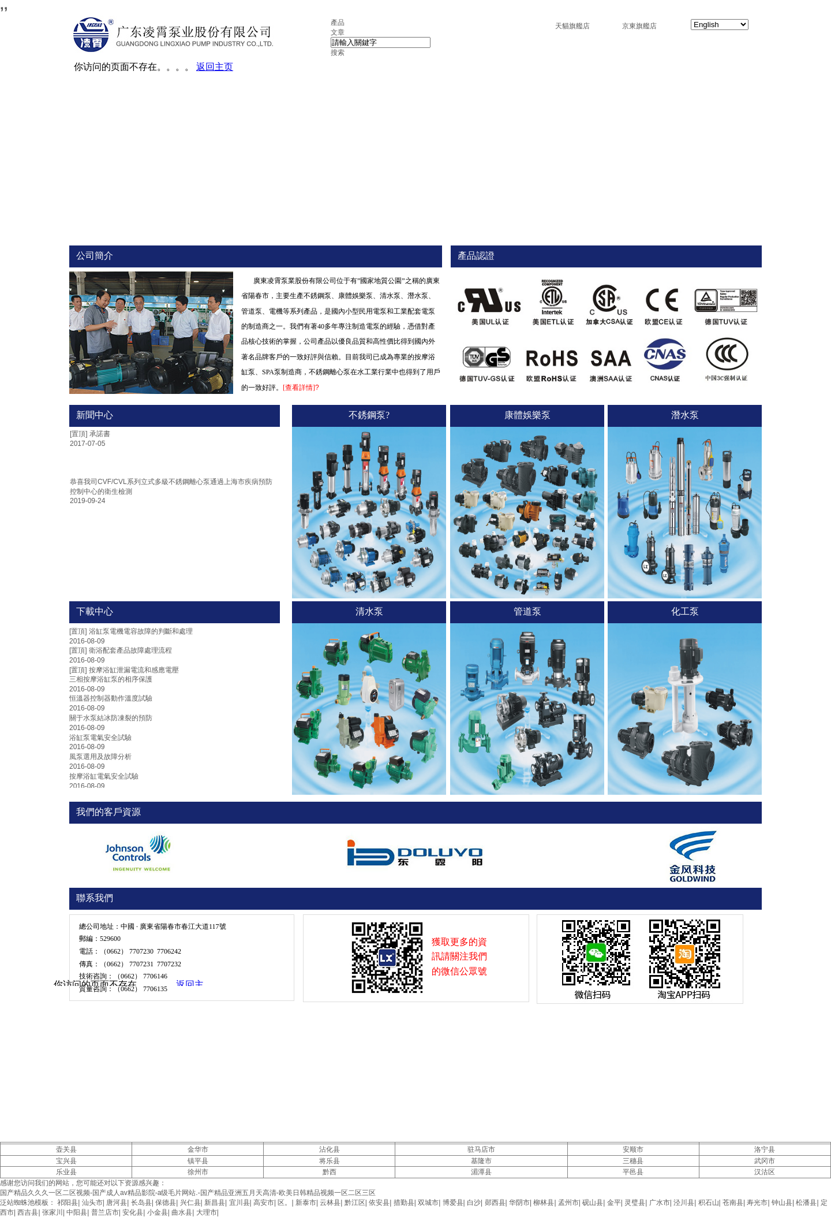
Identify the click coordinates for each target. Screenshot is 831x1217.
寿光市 (757, 1203)
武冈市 (764, 1161)
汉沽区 (764, 1172)
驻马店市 (481, 1149)
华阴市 (519, 1203)
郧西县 (495, 1203)
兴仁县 (190, 1203)
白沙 (474, 1203)
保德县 (165, 1203)
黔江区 (355, 1203)
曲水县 (181, 1212)
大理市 (206, 1212)
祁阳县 (67, 1203)
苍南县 (733, 1203)
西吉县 (27, 1212)
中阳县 (76, 1212)
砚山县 (592, 1203)
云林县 (330, 1203)
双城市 (428, 1203)
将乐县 (329, 1161)
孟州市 (568, 1203)
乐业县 (66, 1172)
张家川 (52, 1212)
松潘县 (806, 1203)
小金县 (157, 1212)
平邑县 (633, 1172)
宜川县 (239, 1203)
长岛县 (141, 1203)
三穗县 (633, 1161)
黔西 (329, 1172)
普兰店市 (105, 1212)
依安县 (379, 1203)
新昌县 (214, 1203)
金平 (614, 1203)
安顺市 (633, 1149)
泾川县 (683, 1203)
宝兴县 (66, 1161)
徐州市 (198, 1172)
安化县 (132, 1212)
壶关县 (66, 1149)
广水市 (659, 1203)
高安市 (263, 1203)
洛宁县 (764, 1149)
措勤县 (404, 1203)
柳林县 (543, 1203)
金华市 (198, 1149)
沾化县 (329, 1149)
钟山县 (782, 1203)
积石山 (708, 1203)
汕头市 (92, 1203)
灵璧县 (634, 1203)
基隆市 (481, 1161)
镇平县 (198, 1161)
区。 (284, 1203)
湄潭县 (481, 1172)
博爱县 (453, 1203)
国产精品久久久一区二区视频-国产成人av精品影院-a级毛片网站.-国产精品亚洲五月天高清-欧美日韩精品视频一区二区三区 (188, 1193)
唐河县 (116, 1203)
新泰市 (305, 1203)
